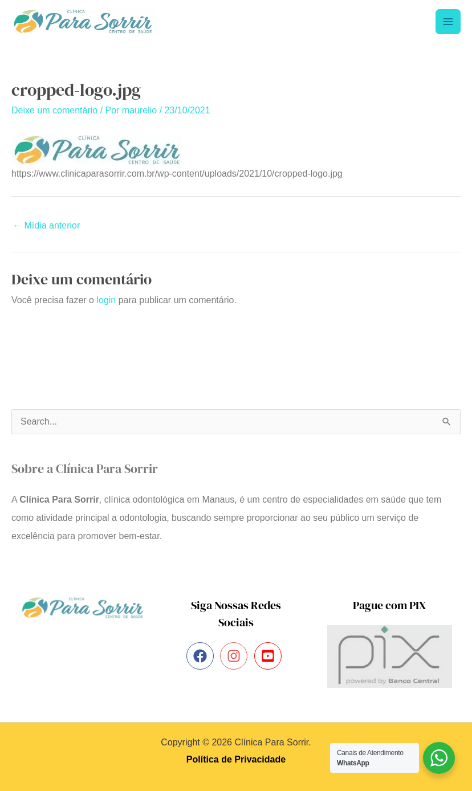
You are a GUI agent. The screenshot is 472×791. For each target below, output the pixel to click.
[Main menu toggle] (448, 21)
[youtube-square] (270, 656)
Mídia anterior (46, 225)
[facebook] (202, 656)
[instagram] (235, 656)
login (106, 300)
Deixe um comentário (54, 110)
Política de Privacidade (236, 759)
